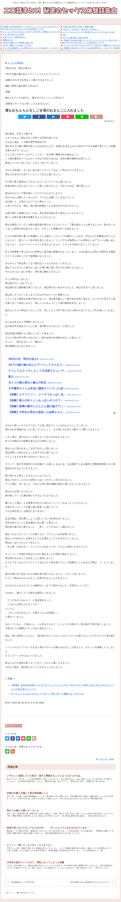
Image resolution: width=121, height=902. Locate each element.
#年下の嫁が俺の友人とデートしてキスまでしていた (33, 74)
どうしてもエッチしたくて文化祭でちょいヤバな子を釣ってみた (89, 32)
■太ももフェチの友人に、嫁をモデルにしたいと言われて (35, 97)
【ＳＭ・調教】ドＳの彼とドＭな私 (17, 45)
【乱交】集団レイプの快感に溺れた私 (18, 43)
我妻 (8, 92)
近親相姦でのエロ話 (13, 725)
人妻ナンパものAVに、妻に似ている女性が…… (82, 29)
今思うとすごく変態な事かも (14, 37)
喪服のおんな (8, 40)
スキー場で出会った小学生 (13, 34)
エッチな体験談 (16, 63)
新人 (65, 35)
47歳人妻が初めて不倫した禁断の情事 (78, 27)
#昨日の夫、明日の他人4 (18, 68)
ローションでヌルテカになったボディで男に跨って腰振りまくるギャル (31, 32)
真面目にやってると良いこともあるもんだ (27, 103)
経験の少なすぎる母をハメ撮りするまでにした (30, 80)
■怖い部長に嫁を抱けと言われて (22, 86)
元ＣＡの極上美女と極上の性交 (75, 38)
